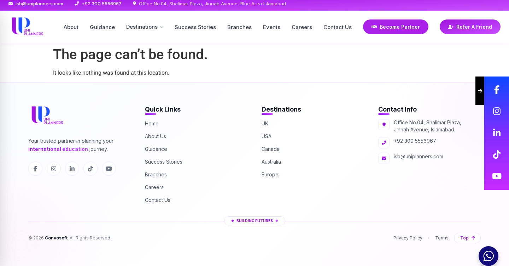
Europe (270, 174)
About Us (155, 136)
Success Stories (195, 27)
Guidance (102, 27)
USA (266, 136)
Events (271, 27)
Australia (271, 162)
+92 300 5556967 (102, 3)
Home (152, 123)
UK (265, 123)
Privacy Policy (407, 237)
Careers (302, 27)
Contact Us (337, 27)
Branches (239, 27)
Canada (271, 149)
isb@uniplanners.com (39, 3)
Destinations (144, 26)
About (71, 27)
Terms (442, 237)
